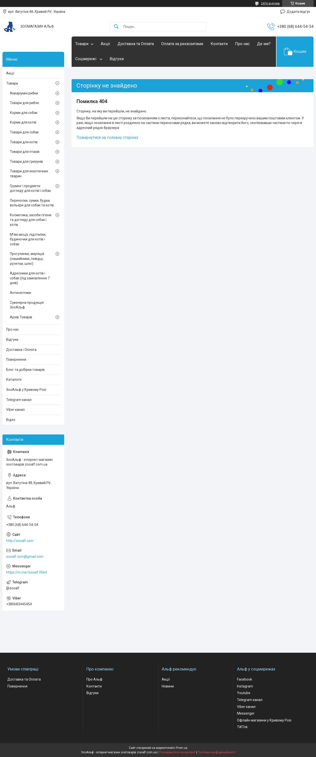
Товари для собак (24, 132)
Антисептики (20, 293)
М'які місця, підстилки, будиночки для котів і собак (28, 239)
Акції (105, 43)
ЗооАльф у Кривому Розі (26, 390)
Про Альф (94, 679)
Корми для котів (23, 122)
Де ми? (264, 43)
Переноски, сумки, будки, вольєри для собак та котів (32, 202)
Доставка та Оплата (136, 43)
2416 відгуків (270, 3)
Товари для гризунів (26, 161)
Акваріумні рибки (24, 93)
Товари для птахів (25, 152)
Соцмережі (86, 58)
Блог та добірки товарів (25, 370)
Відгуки (117, 58)
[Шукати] (116, 27)
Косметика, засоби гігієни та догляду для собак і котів (30, 220)
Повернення (16, 359)
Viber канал (15, 410)
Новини (168, 686)
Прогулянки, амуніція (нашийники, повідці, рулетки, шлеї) (27, 258)
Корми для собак (24, 113)
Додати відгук (298, 12)
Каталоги (13, 379)
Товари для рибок (24, 103)
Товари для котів (24, 142)
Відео (10, 420)
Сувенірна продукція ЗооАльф (27, 305)
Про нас (242, 43)
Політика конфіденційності (216, 752)
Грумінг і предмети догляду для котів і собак (30, 188)
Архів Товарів (21, 317)
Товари (81, 43)
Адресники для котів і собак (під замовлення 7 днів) (30, 278)
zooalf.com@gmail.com (24, 557)
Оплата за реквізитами (182, 43)
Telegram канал (19, 400)
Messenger (246, 713)
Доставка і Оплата (21, 350)
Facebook (244, 679)
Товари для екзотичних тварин (29, 173)
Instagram (245, 686)
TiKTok (242, 727)
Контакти (219, 43)
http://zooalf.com (20, 541)
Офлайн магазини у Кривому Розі (264, 720)
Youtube (243, 693)
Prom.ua (181, 748)
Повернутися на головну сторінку (107, 137)
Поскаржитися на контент (177, 752)
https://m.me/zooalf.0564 (26, 572)
